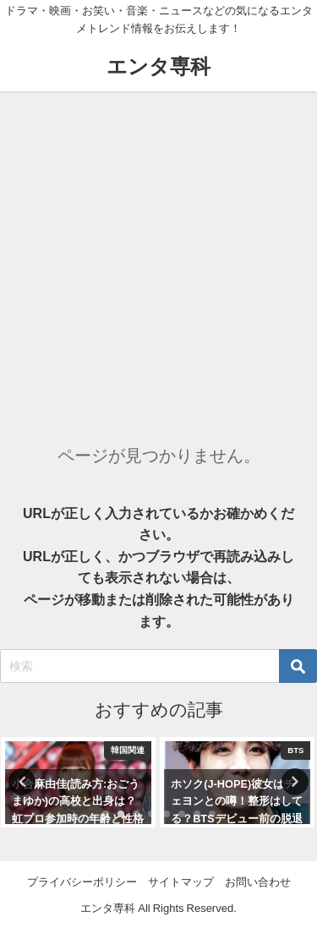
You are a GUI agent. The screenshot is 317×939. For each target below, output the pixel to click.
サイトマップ (181, 881)
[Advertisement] (158, 258)
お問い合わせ (258, 881)
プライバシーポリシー (82, 881)
